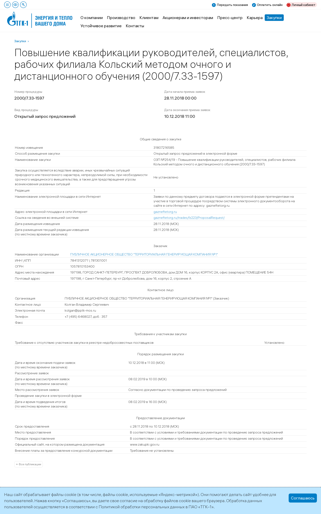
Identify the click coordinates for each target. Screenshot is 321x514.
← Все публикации (28, 464)
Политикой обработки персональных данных (142, 506)
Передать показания (232, 5)
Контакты (135, 25)
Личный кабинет (303, 5)
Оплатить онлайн (270, 5)
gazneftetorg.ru (165, 212)
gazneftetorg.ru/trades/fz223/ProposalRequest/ (189, 218)
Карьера (255, 17)
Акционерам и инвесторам (188, 17)
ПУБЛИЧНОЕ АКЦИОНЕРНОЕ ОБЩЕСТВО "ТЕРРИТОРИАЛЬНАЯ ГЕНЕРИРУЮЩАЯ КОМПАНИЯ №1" (144, 254)
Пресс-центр (230, 17)
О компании (91, 17)
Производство (121, 17)
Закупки (274, 17)
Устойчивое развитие (101, 25)
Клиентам (148, 17)
